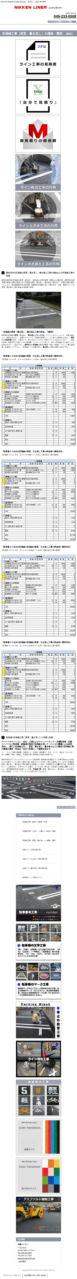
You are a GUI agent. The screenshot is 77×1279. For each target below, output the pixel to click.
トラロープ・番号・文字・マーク (38, 1098)
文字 (38, 942)
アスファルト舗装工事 (38, 1215)
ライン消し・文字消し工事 (38, 1059)
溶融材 (38, 1137)
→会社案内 (22, 1261)
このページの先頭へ (66, 807)
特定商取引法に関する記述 (35, 1275)
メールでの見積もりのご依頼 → (61, 22)
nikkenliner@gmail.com (26, 1258)
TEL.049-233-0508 (25, 1253)
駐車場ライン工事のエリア (32, 877)
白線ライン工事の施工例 (31, 850)
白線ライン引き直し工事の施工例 (34, 859)
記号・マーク (38, 981)
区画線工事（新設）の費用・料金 (34, 822)
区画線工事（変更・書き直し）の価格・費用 (38, 840)
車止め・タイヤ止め (38, 1020)
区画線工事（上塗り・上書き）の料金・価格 (38, 831)
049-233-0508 (65, 16)
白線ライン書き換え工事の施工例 (34, 868)
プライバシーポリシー (12, 1275)
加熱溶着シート (38, 1176)
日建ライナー (38, 7)
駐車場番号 (38, 903)
